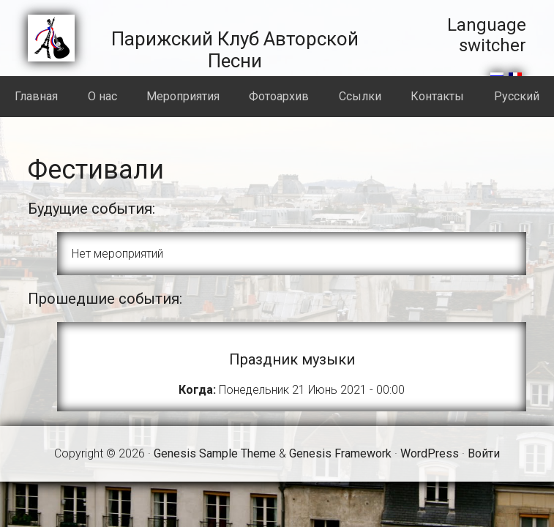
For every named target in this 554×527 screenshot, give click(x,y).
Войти (484, 453)
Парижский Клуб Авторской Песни (235, 50)
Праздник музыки (292, 359)
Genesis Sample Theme (215, 453)
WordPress (429, 453)
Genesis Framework (340, 453)
